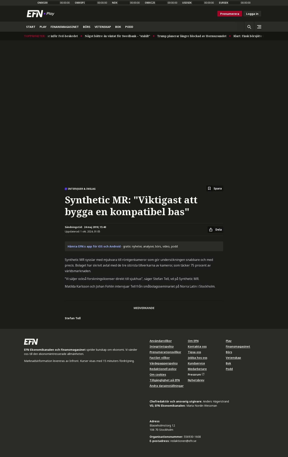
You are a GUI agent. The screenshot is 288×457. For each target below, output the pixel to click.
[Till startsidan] (41, 14)
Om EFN (193, 341)
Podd (229, 369)
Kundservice (196, 363)
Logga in (252, 14)
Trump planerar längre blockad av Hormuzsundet (193, 36)
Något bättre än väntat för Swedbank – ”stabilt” (119, 36)
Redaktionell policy (163, 369)
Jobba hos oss (197, 358)
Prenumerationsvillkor (165, 352)
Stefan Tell (73, 318)
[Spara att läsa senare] (214, 188)
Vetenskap (233, 358)
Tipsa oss (194, 352)
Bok (228, 363)
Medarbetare (197, 369)
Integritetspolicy (162, 346)
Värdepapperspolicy (164, 363)
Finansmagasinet (238, 346)
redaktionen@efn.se (183, 441)
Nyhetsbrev (196, 380)
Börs (229, 352)
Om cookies (158, 374)
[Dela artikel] (215, 229)
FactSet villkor (160, 358)
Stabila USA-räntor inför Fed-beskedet (52, 36)
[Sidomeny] (259, 27)
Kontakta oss (197, 346)
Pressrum (196, 374)
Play (229, 341)
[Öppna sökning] (249, 27)
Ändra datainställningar (167, 386)
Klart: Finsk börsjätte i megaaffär (258, 36)
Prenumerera (229, 14)
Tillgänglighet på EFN (165, 380)
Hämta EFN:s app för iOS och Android (94, 246)
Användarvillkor (161, 341)
